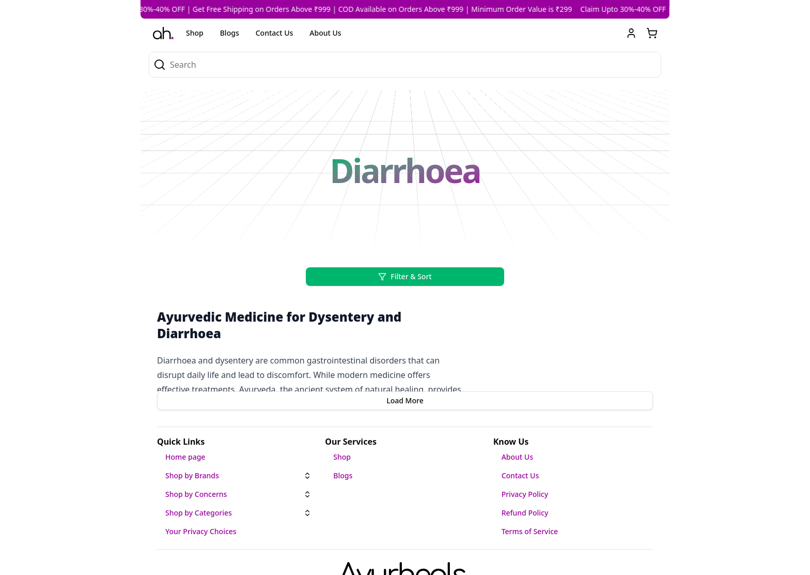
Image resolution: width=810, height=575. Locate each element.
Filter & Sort (404, 276)
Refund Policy (525, 513)
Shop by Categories (198, 513)
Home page (185, 457)
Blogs (229, 33)
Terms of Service (530, 531)
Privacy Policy (525, 494)
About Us (325, 33)
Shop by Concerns (196, 494)
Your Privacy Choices (201, 531)
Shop (195, 33)
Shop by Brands (192, 475)
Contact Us (274, 33)
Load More (404, 400)
